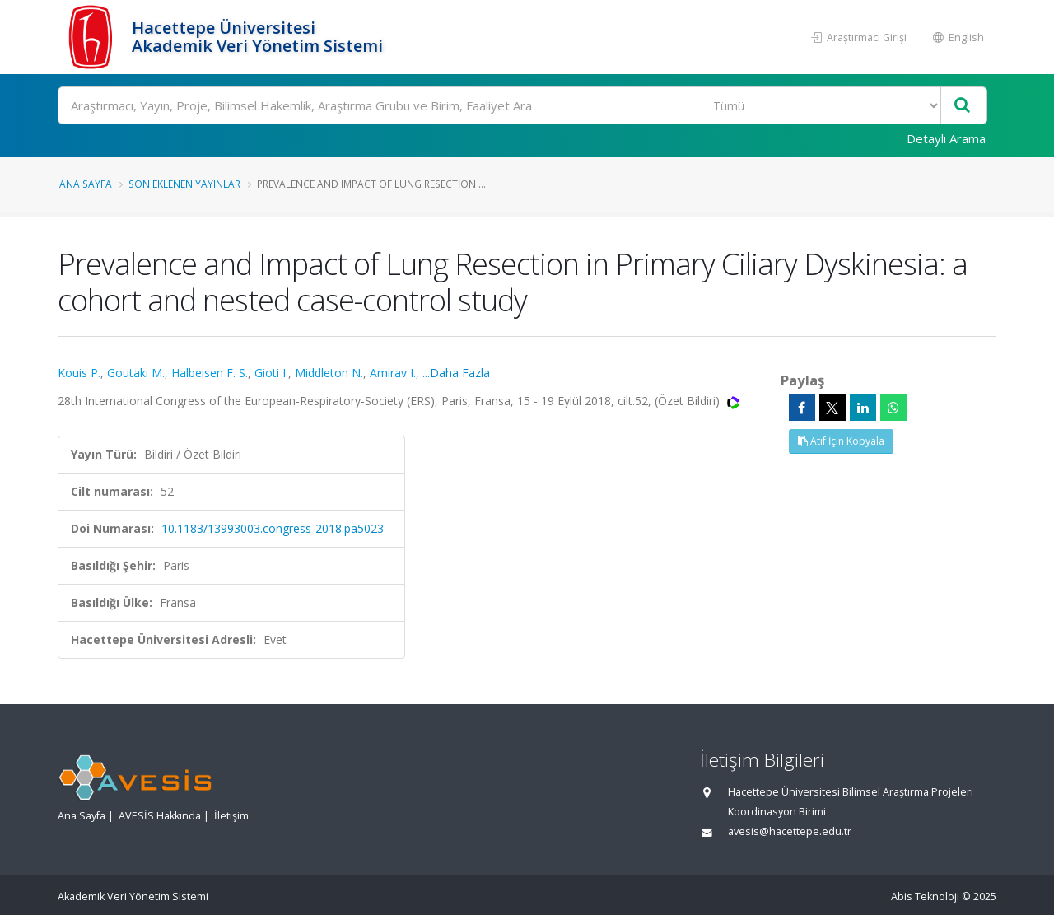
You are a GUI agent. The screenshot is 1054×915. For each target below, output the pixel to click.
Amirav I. (393, 372)
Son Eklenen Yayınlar (184, 183)
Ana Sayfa (85, 183)
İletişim (231, 816)
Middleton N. (329, 372)
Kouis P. (79, 372)
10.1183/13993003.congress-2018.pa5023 (272, 528)
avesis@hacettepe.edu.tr (789, 831)
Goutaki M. (136, 372)
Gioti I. (271, 372)
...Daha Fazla (456, 372)
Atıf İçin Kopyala (841, 441)
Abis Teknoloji (925, 896)
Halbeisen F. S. (209, 372)
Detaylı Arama (946, 138)
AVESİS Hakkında (160, 816)
